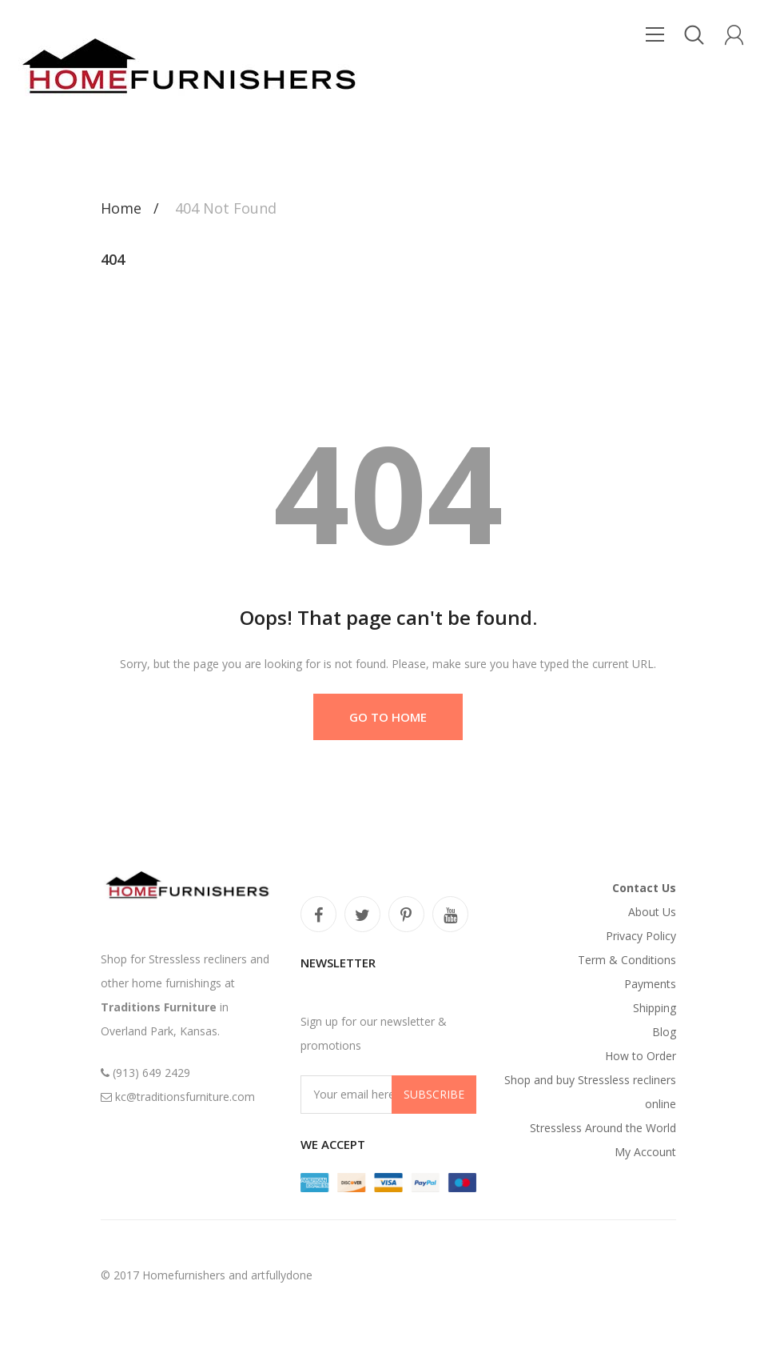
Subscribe (434, 1094)
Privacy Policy (641, 935)
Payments (650, 983)
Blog (664, 1031)
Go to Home (388, 717)
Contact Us (644, 887)
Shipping (654, 1007)
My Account (645, 1151)
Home (121, 208)
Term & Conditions (627, 959)
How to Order (640, 1055)
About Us (652, 911)
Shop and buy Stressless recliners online (590, 1091)
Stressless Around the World (603, 1127)
